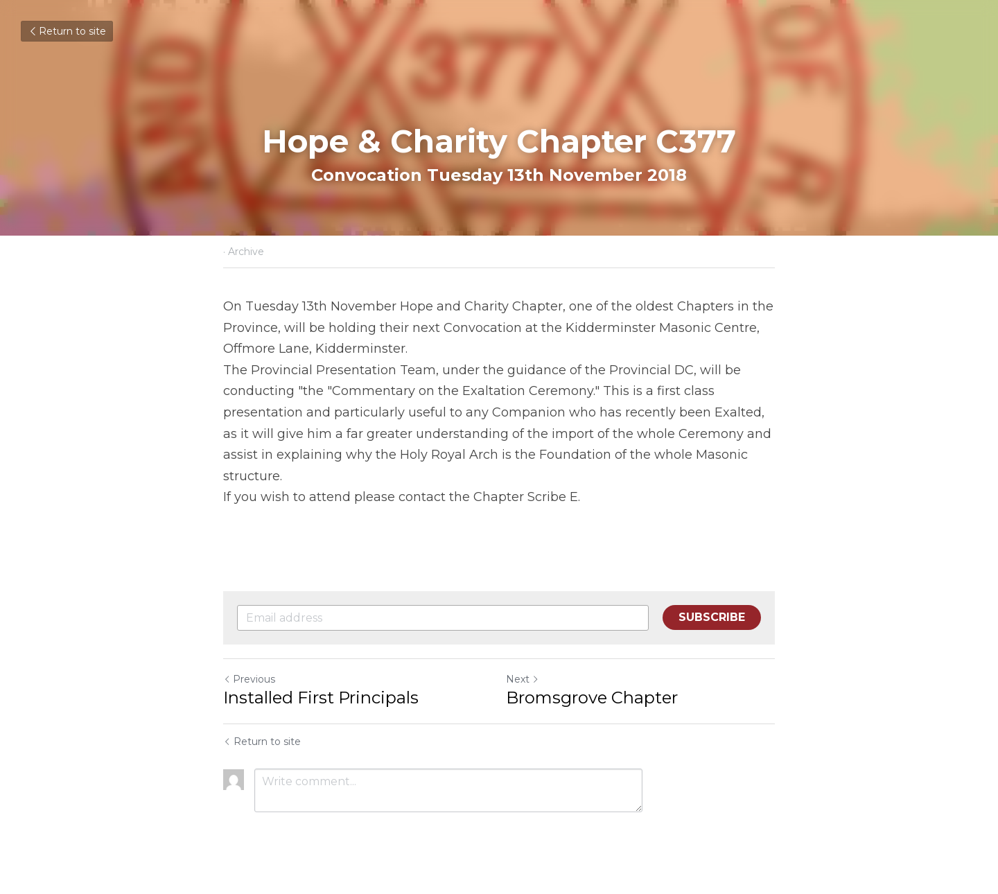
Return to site (67, 31)
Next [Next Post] (522, 679)
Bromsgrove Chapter (592, 697)
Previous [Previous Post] (249, 679)
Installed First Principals (321, 697)
